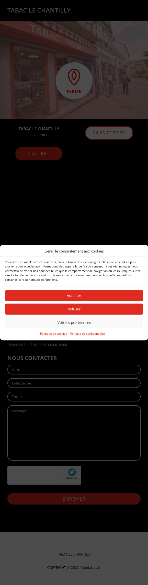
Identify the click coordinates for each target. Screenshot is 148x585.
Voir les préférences (74, 322)
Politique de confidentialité (87, 334)
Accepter (74, 295)
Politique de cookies (53, 334)
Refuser (74, 309)
